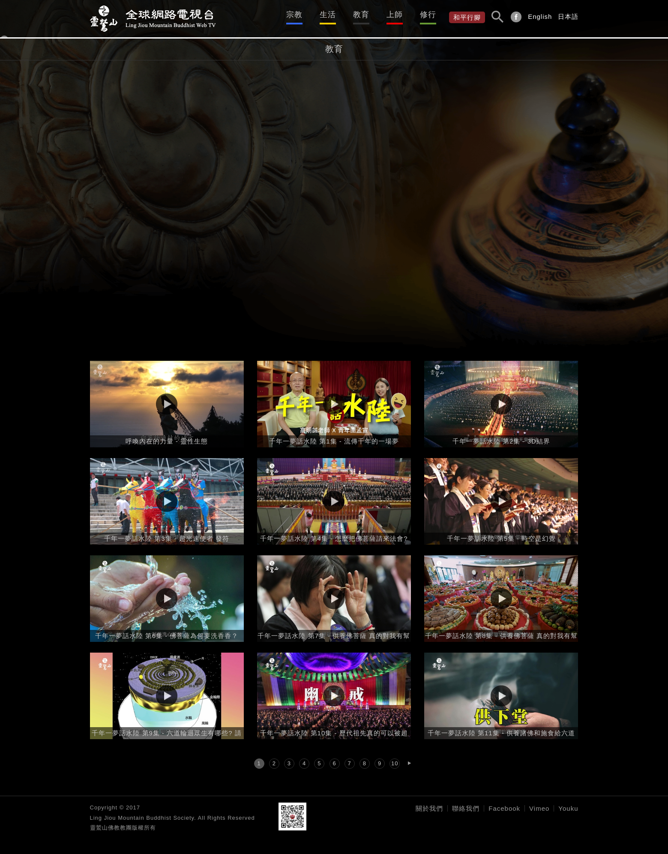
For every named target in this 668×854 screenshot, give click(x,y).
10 (394, 763)
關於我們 (429, 808)
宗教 (294, 14)
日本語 (568, 16)
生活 (328, 14)
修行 (428, 14)
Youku (568, 808)
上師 (394, 14)
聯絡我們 (465, 808)
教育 (361, 14)
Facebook (504, 808)
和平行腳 (467, 17)
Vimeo (539, 808)
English (540, 16)
